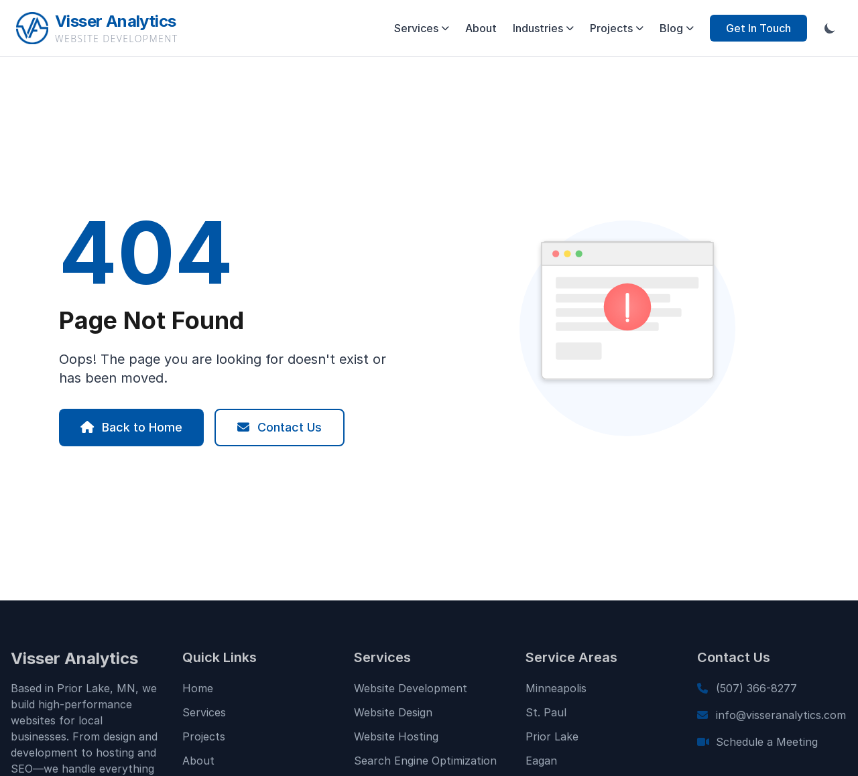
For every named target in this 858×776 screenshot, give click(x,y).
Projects (617, 28)
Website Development (410, 693)
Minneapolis (556, 693)
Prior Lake (552, 741)
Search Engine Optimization (425, 765)
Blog (677, 28)
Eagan (541, 765)
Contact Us (279, 427)
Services (421, 28)
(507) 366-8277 (756, 693)
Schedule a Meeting (767, 746)
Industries (543, 28)
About (481, 28)
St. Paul (546, 717)
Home (197, 693)
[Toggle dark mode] (830, 28)
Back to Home (131, 427)
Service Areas (571, 662)
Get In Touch (758, 28)
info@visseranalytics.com (781, 719)
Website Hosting (396, 741)
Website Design (393, 717)
